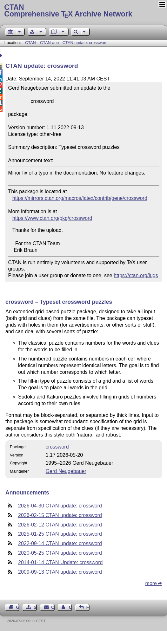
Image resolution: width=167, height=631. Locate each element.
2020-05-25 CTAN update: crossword (60, 553)
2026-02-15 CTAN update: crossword (60, 515)
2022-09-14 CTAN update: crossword (60, 543)
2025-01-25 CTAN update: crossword (60, 534)
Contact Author (70, 607)
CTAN (30, 42)
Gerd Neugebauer (66, 471)
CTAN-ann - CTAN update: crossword (74, 42)
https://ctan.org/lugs (136, 275)
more (151, 583)
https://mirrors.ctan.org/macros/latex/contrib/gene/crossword (79, 198)
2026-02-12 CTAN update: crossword (60, 524)
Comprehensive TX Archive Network (83, 11)
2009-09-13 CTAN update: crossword (60, 572)
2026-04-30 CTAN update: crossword (60, 505)
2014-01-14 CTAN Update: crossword (60, 562)
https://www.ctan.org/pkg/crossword (52, 218)
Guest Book (17, 607)
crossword (57, 446)
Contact (52, 607)
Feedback (88, 607)
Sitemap (35, 607)
